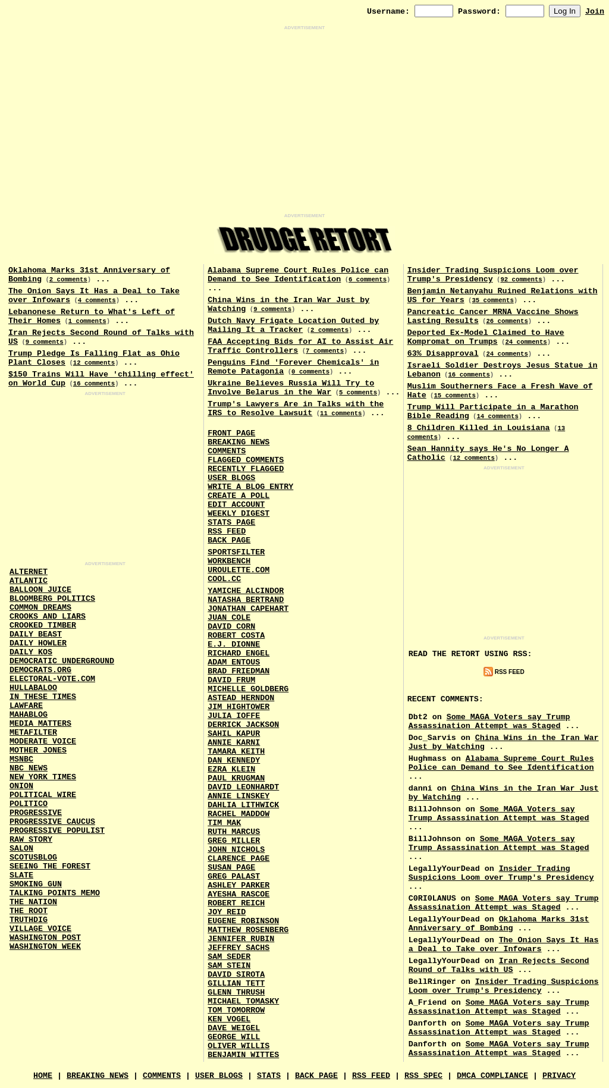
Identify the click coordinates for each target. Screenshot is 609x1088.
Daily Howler (38, 643)
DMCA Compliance (492, 1075)
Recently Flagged (246, 469)
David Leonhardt (243, 787)
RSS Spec (423, 1075)
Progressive (36, 812)
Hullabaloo (33, 687)
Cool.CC (224, 579)
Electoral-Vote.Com (52, 679)
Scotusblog (33, 857)
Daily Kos (31, 652)
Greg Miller (234, 840)
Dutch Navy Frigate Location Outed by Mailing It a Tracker (293, 325)
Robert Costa (236, 635)
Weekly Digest (238, 513)
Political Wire (43, 795)
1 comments (87, 321)
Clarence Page (238, 858)
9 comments (45, 342)
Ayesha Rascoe (238, 894)
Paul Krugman (236, 778)
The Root (29, 911)
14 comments (497, 416)
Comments (227, 451)
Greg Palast (234, 876)
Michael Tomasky (243, 1001)
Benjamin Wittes (243, 1055)
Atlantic (29, 580)
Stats (269, 1075)
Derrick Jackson (243, 724)
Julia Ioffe (234, 715)
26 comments (507, 321)
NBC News (29, 768)
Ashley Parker (238, 885)
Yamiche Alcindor (246, 591)
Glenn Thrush (236, 992)
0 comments (310, 371)
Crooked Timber (43, 625)
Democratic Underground (62, 661)
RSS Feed (227, 531)
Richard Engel (238, 653)
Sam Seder (229, 956)
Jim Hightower (238, 707)
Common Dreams (40, 607)
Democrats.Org (40, 670)
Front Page (231, 433)
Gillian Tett (236, 983)
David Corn (231, 626)
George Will (234, 1037)
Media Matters (40, 723)
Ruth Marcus (234, 831)
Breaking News (238, 442)
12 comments (94, 362)
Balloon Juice (40, 589)
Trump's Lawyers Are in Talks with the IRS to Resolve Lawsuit (296, 409)
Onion (21, 786)
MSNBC (21, 759)
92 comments (521, 279)
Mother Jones (38, 750)
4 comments (97, 300)
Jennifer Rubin (241, 939)
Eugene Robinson (243, 921)
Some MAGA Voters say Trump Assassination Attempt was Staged (489, 721)
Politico (29, 803)
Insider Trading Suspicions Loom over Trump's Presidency (501, 873)
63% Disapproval (443, 353)
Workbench (229, 561)
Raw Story (31, 839)
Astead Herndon (241, 698)
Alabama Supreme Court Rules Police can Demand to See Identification (298, 275)
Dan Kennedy (234, 760)
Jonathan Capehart (248, 608)
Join (594, 11)
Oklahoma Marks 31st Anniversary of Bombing (499, 924)
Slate (21, 875)
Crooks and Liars (48, 616)
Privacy (559, 1075)
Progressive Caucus (52, 821)
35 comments (492, 300)
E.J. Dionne (234, 644)
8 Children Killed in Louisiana (478, 428)
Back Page (229, 540)
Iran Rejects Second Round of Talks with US (499, 965)
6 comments (368, 279)
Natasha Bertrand (246, 599)
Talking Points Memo (55, 893)
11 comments (341, 413)
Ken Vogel (229, 1019)
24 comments (526, 342)
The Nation (33, 902)
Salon (21, 848)
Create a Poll (238, 495)
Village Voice (40, 928)
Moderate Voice (43, 741)
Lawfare (26, 705)
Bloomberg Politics (52, 598)
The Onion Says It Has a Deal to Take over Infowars (504, 945)
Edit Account (236, 504)
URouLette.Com (238, 570)
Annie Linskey (238, 796)
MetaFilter (33, 732)
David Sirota (236, 974)
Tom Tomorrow (236, 1010)
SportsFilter (236, 552)
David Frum (231, 680)
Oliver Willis (238, 1046)
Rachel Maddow (238, 814)
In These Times (43, 696)
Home (42, 1075)
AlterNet (29, 571)
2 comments (68, 279)
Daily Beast (36, 634)
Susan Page (231, 867)
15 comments (454, 395)
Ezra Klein (231, 769)
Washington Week (45, 946)
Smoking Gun (36, 884)
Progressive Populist (57, 830)
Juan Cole (229, 617)
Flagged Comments (246, 460)
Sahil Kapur (234, 733)
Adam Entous (234, 662)
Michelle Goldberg (248, 689)
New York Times (43, 777)
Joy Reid (227, 912)
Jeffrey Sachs (238, 947)
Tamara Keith (236, 751)
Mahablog (29, 714)
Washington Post (45, 937)
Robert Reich (236, 903)
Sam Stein (229, 965)
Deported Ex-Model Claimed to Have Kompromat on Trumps (485, 337)
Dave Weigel (234, 1028)
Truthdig (29, 919)
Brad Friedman (238, 671)
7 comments (325, 351)
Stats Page (231, 522)
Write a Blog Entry (250, 486)
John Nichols (236, 849)
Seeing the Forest (50, 866)
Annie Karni (234, 742)
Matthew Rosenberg (248, 930)
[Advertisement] (304, 122)
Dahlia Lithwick (243, 805)
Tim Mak (224, 823)
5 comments (358, 392)
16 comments (94, 383)
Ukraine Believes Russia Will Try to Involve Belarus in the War (291, 388)
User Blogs (231, 478)
